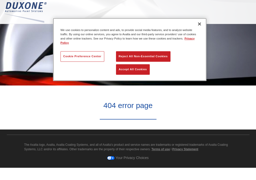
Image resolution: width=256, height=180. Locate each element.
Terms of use (161, 149)
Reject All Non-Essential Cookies (143, 56)
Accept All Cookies (133, 69)
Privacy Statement (185, 149)
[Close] (199, 24)
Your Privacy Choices (127, 158)
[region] (129, 49)
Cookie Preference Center (82, 56)
